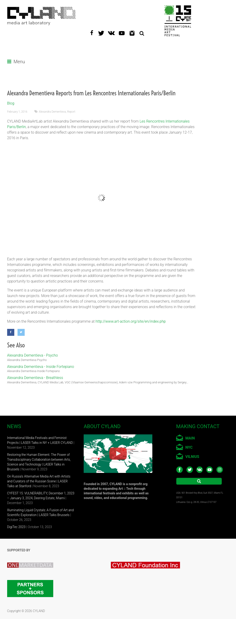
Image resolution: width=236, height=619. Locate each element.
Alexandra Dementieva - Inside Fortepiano (40, 366)
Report (71, 111)
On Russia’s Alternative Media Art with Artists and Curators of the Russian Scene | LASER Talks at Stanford (39, 481)
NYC (188, 447)
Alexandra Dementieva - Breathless (35, 378)
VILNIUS (192, 456)
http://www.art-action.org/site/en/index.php (131, 321)
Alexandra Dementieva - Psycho (32, 355)
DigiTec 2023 (16, 527)
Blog (10, 103)
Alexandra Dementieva (52, 111)
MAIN (190, 438)
